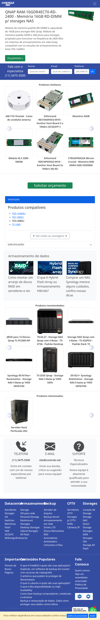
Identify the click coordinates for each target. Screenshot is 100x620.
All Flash (24, 534)
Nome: (31, 66)
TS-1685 (16, 224)
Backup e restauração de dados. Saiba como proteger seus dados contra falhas (44, 602)
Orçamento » (15, 58)
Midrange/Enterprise (11, 537)
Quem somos (82, 570)
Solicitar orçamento (50, 185)
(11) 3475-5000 (15, 75)
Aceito (92, 616)
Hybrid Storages (29, 530)
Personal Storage (29, 516)
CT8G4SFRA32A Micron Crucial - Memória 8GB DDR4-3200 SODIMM (81, 162)
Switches (9, 520)
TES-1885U (18, 217)
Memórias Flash (10, 525)
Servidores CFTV (73, 511)
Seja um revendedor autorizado (81, 577)
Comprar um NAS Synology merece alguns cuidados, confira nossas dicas (78, 286)
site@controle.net (50, 460)
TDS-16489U (18, 213)
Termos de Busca (10, 567)
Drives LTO (50, 527)
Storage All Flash (89, 546)
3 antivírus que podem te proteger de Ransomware (40, 577)
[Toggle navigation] (94, 3)
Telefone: (79, 66)
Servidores (10, 509)
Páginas (9, 572)
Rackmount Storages (26, 522)
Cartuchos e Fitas (53, 545)
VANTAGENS (14, 199)
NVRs (70, 523)
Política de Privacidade (81, 586)
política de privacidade (77, 616)
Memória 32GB (80, 116)
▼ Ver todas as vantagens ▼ (50, 236)
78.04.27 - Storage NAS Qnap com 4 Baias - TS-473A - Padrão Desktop (50, 340)
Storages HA (9, 515)
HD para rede (27, 513)
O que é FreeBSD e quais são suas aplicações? (45, 565)
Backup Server (52, 516)
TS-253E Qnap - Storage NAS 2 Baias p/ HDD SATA (50, 379)
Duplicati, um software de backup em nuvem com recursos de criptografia (44, 570)
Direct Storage (87, 525)
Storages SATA (87, 532)
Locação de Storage (89, 511)
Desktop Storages (30, 527)
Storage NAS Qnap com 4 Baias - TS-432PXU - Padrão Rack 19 (81, 340)
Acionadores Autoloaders (50, 539)
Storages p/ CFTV (72, 518)
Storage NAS (87, 518)
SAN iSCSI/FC (9, 532)
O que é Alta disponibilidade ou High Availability (40, 588)
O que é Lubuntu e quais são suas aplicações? (45, 583)
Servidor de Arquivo (50, 511)
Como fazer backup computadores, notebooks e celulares (45, 595)
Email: (54, 66)
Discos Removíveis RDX (54, 532)
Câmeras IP (73, 527)
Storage (24, 509)
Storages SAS (87, 539)
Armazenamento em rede (53, 522)
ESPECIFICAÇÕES (16, 244)
